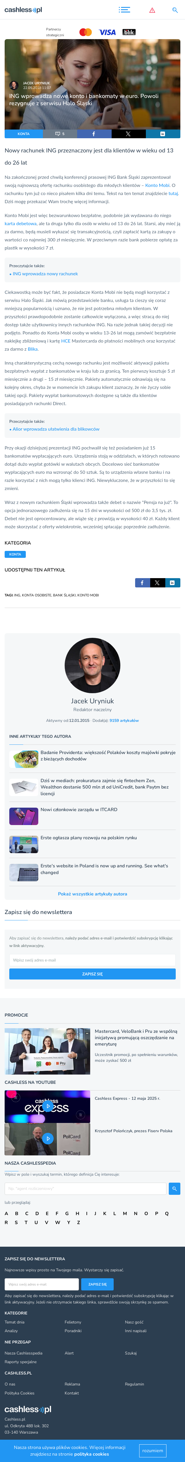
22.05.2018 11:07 (37, 87)
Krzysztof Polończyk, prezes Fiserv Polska (134, 1131)
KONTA (24, 134)
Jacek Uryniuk (36, 83)
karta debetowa (21, 223)
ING (17, 595)
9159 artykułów (124, 720)
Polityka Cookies (20, 1393)
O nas (10, 1384)
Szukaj (131, 1353)
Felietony (73, 1322)
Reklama (72, 1384)
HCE (65, 340)
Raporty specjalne (21, 1362)
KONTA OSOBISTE (36, 595)
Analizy (11, 1331)
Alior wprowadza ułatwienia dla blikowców (54, 429)
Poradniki (73, 1331)
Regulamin (134, 1384)
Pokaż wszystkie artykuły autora (92, 894)
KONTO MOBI (88, 595)
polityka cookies (91, 1454)
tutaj (173, 193)
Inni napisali (135, 1331)
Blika (33, 349)
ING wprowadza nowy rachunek (43, 273)
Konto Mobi (157, 185)
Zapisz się (97, 1284)
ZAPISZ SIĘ (92, 973)
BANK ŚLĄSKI (64, 595)
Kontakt (72, 1393)
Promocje (16, 1015)
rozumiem (152, 1451)
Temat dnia (14, 1322)
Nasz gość (134, 1322)
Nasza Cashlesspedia (23, 1353)
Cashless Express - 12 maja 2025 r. (127, 1098)
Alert (69, 1353)
